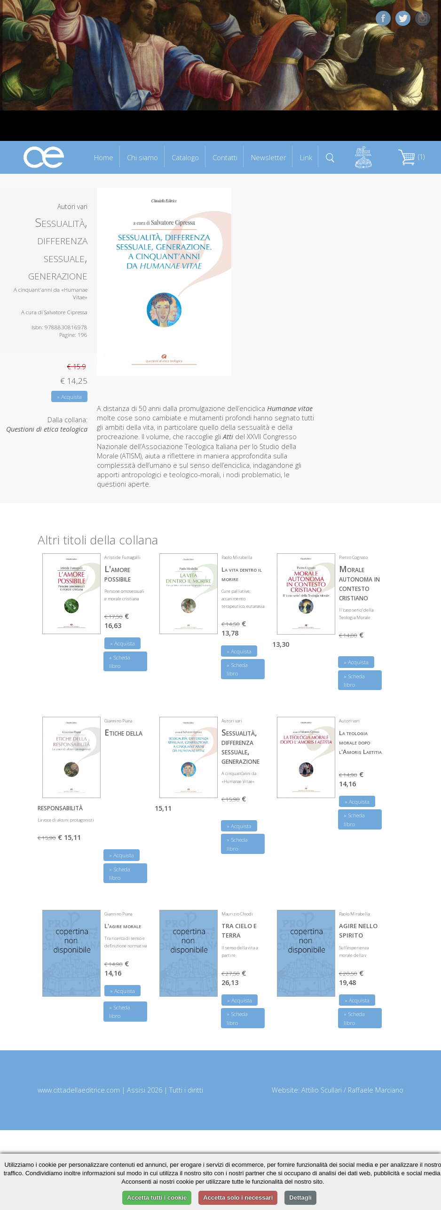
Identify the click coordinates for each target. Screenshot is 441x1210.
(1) (411, 156)
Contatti (225, 157)
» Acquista (69, 396)
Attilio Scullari (321, 1090)
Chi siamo (142, 157)
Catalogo (185, 157)
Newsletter (268, 157)
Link (306, 157)
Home (103, 157)
